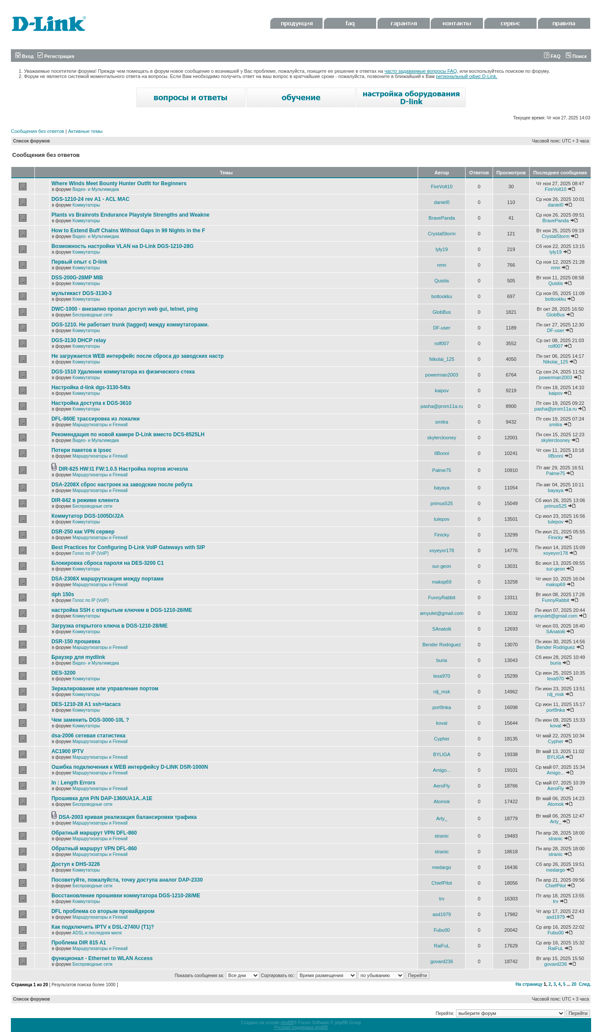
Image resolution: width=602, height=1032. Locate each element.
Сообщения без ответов (37, 131)
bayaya (441, 487)
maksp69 (442, 581)
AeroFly (441, 785)
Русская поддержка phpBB (301, 1027)
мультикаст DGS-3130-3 (81, 293)
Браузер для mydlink (78, 657)
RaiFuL (441, 945)
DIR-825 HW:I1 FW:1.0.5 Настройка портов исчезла (123, 469)
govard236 (441, 961)
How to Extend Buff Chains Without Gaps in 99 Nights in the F (128, 230)
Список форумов (31, 141)
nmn (441, 265)
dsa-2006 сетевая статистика (88, 736)
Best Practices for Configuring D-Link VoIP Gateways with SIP (128, 547)
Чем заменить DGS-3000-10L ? (90, 720)
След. (585, 984)
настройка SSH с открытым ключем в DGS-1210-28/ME (121, 610)
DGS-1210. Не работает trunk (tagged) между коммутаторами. (130, 325)
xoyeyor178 (441, 550)
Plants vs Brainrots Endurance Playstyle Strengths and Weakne (130, 215)
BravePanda (442, 218)
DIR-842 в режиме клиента (85, 500)
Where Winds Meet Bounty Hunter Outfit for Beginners (119, 183)
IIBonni (441, 453)
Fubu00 (442, 930)
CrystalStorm (442, 233)
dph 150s (62, 594)
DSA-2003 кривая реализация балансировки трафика (128, 817)
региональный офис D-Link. (466, 76)
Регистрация (55, 56)
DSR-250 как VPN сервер (83, 532)
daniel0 (441, 202)
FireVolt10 (442, 186)
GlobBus (441, 312)
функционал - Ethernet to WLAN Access (102, 958)
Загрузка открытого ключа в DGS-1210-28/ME (109, 626)
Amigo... (441, 770)
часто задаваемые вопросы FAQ (420, 71)
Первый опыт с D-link (79, 262)
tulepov (441, 519)
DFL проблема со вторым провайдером (102, 911)
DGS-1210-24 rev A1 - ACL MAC (90, 199)
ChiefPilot (442, 883)
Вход (24, 56)
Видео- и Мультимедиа (95, 189)
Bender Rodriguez (441, 644)
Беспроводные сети (92, 314)
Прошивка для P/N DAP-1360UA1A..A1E (102, 798)
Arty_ (441, 818)
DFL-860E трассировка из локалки (95, 419)
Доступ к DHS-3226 (75, 864)
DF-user (441, 327)
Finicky (441, 534)
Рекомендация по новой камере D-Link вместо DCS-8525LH (127, 434)
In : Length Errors (73, 783)
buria (441, 660)
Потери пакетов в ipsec (81, 450)
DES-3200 (63, 673)
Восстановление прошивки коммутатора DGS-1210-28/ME (125, 896)
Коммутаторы (86, 205)
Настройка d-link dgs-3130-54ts (90, 387)
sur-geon (441, 566)
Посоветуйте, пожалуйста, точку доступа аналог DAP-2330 (127, 880)
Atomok (442, 801)
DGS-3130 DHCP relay (78, 340)
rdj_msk (441, 691)
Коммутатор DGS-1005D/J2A (87, 516)
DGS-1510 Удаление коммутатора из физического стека (123, 372)
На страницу (529, 984)
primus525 (442, 503)
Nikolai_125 (441, 359)
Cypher (441, 738)
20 (573, 984)
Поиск (576, 56)
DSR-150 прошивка (75, 641)
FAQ (552, 56)
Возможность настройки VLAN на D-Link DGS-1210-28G (122, 246)
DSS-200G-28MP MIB (77, 278)
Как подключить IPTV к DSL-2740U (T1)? (102, 927)
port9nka (441, 707)
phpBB (287, 1022)
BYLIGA (441, 754)
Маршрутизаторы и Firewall (100, 424)
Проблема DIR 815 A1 (78, 943)
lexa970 (441, 676)
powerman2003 (441, 374)
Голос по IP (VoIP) (90, 553)
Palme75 (441, 470)
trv (441, 898)
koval (441, 723)
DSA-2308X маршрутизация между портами (107, 579)
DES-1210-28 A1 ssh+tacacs (86, 704)
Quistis (441, 280)
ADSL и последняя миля (97, 932)
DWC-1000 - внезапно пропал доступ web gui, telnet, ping (124, 309)
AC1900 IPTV (67, 751)
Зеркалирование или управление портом (105, 689)
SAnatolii (441, 628)
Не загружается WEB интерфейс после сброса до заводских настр (137, 356)
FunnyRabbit (441, 597)
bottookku (441, 296)
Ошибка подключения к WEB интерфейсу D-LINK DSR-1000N (129, 767)
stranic (442, 835)
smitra (441, 421)
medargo (441, 867)
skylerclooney (441, 437)
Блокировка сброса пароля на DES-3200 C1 (107, 563)
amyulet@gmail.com (441, 613)
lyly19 (441, 249)
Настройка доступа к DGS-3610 (91, 403)
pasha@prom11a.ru (442, 406)
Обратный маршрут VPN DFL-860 (94, 833)
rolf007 (441, 343)
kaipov (442, 390)
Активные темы (85, 131)
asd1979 (441, 914)
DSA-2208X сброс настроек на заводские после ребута (122, 485)
